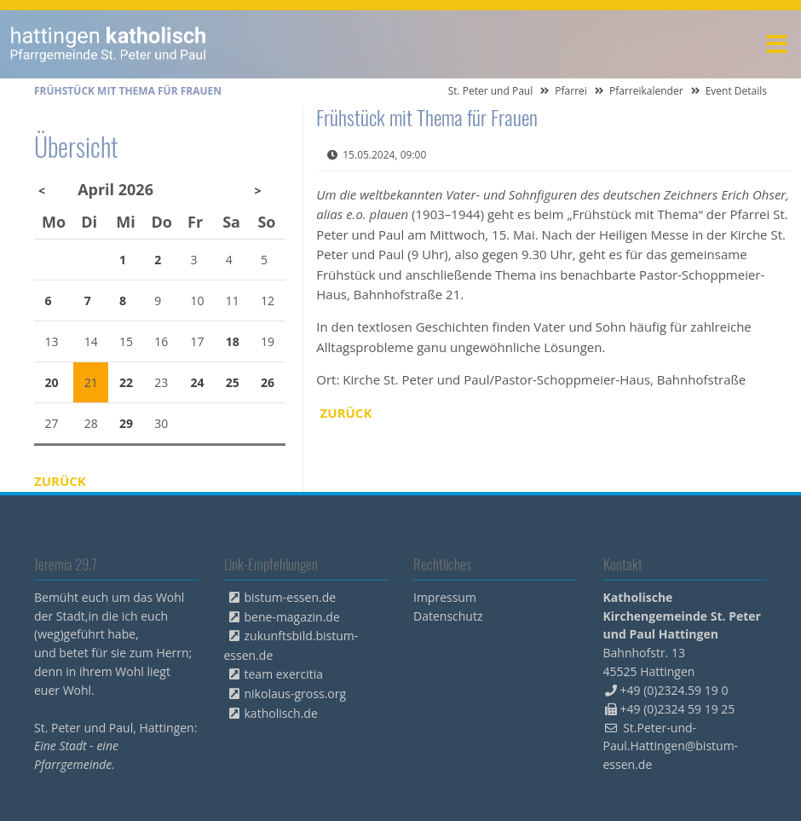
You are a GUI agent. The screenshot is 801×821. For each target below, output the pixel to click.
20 (52, 382)
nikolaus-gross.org (296, 693)
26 (267, 382)
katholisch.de (281, 713)
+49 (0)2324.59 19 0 (674, 690)
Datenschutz (447, 616)
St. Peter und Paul (490, 91)
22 (126, 382)
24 (198, 382)
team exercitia (284, 674)
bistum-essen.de (291, 597)
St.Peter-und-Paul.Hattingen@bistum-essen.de (671, 746)
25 (232, 382)
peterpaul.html (109, 44)
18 (232, 341)
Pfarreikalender (646, 91)
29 (126, 423)
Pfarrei (571, 91)
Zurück (346, 412)
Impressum (444, 597)
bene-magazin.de (292, 617)
